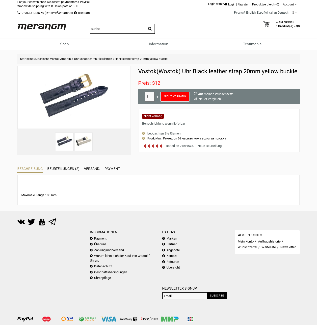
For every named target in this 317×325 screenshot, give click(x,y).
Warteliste (269, 247)
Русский (239, 12)
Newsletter (288, 247)
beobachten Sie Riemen (96, 59)
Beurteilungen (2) (63, 169)
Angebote (173, 250)
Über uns (100, 244)
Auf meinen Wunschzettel (216, 94)
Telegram (84, 13)
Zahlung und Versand (109, 250)
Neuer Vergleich (210, 99)
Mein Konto (246, 241)
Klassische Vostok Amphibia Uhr (57, 59)
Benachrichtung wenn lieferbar (163, 123)
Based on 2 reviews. (180, 146)
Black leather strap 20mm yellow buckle (140, 59)
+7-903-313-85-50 (32, 13)
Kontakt (171, 256)
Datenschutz (103, 266)
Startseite (26, 59)
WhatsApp (66, 13)
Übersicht (173, 267)
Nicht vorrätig (175, 96)
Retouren (172, 262)
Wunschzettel (247, 247)
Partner (171, 244)
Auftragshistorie (269, 241)
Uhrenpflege (102, 278)
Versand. (92, 169)
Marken (171, 238)
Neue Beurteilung (210, 146)
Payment (112, 169)
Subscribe (217, 295)
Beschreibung (30, 169)
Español (262, 12)
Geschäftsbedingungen (110, 272)
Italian (272, 12)
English (251, 12)
